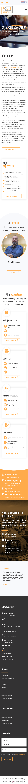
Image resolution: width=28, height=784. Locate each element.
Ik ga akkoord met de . (14, 754)
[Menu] (26, 10)
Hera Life (6, 569)
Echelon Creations (8, 781)
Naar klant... (7, 585)
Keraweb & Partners (20, 781)
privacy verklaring (20, 754)
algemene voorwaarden (12, 67)
